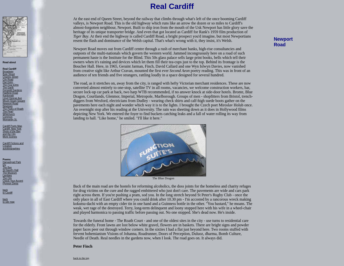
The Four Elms (11, 85)
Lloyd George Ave (12, 98)
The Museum (10, 173)
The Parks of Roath (13, 109)
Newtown (8, 106)
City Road (8, 79)
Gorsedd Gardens (12, 90)
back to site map (9, 200)
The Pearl (8, 111)
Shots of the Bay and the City (11, 132)
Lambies (7, 175)
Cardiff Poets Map (12, 126)
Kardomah (8, 95)
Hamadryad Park (12, 162)
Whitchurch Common (9, 115)
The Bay (7, 167)
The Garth (8, 87)
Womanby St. (10, 119)
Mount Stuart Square (14, 101)
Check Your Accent (13, 181)
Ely (4, 165)
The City (7, 178)
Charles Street (10, 77)
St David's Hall (10, 170)
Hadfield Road (10, 93)
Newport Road (10, 103)
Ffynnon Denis (10, 183)
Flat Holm (8, 82)
